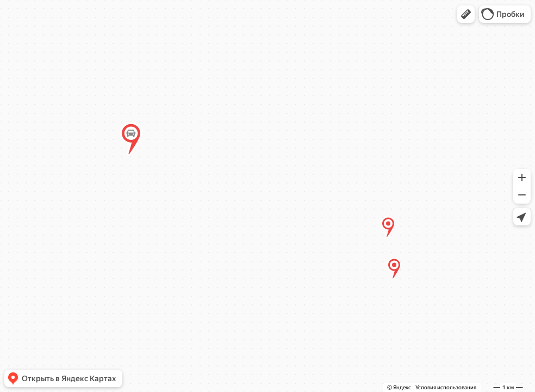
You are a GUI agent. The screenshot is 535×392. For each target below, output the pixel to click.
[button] (466, 14)
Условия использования (445, 387)
